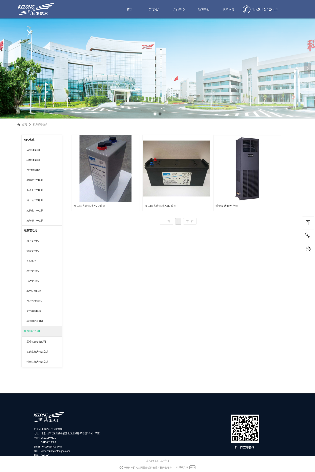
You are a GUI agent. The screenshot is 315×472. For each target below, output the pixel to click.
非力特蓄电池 (34, 291)
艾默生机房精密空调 (37, 351)
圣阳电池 (31, 260)
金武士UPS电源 (35, 190)
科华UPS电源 (34, 160)
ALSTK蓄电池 (34, 301)
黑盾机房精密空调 (36, 341)
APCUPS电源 (33, 170)
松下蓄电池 (33, 240)
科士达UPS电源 (35, 200)
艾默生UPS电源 (35, 210)
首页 (24, 124)
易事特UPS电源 (35, 180)
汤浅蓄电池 (33, 250)
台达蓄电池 (33, 281)
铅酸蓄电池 (30, 230)
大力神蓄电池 (34, 311)
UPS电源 (29, 139)
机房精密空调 (32, 331)
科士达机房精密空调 (37, 361)
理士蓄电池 (33, 271)
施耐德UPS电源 (35, 220)
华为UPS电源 (34, 150)
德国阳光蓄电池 (35, 321)
